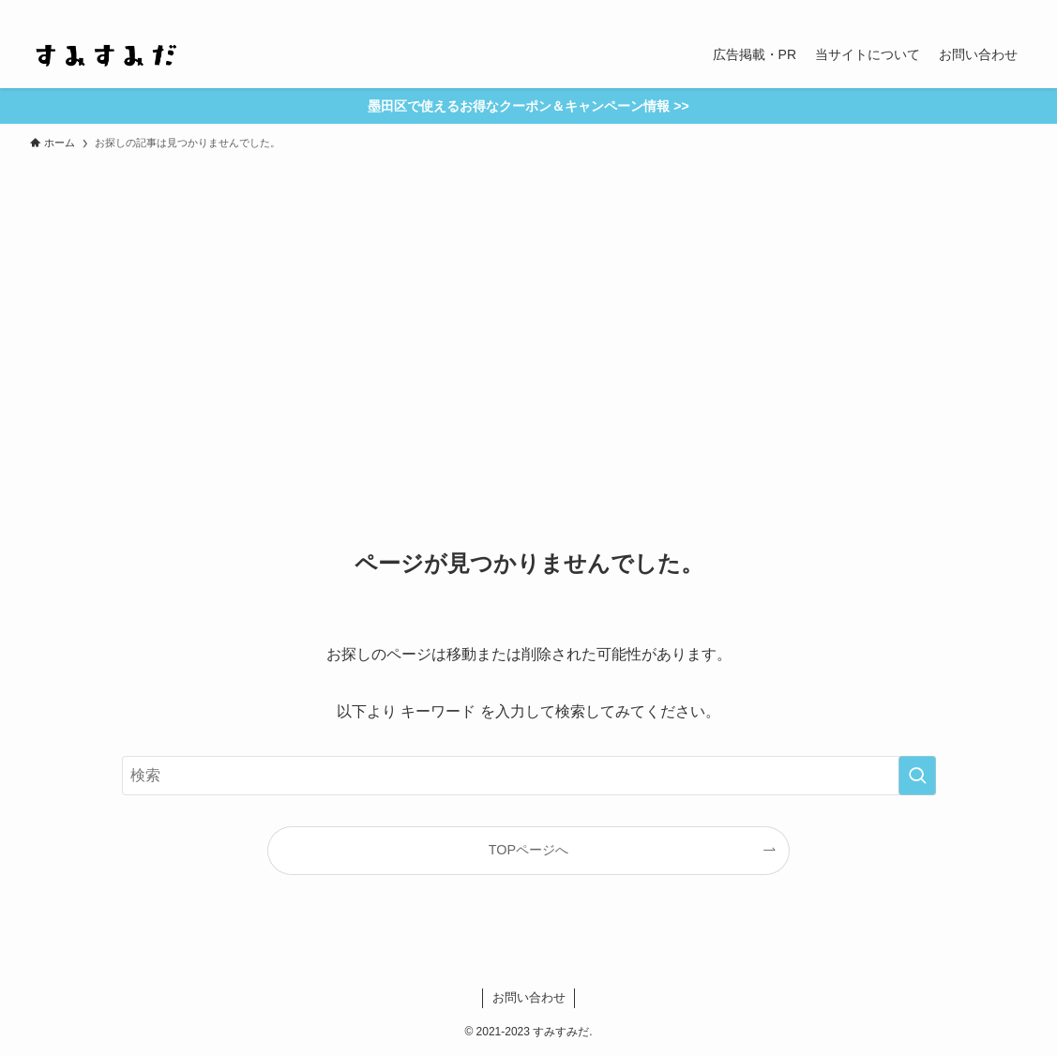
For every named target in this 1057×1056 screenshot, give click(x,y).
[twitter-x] (917, 10)
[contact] (990, 10)
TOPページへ (528, 849)
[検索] (1015, 10)
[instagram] (941, 10)
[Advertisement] (528, 300)
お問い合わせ (529, 997)
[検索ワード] (529, 775)
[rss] (966, 10)
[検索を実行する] (917, 775)
